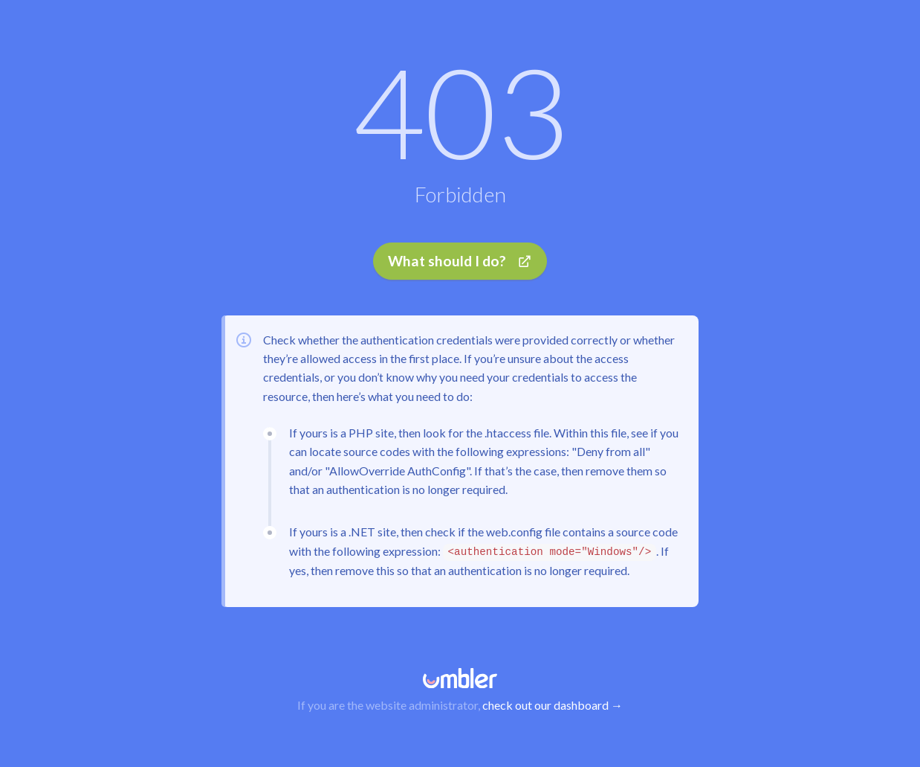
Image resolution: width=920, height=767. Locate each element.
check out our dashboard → (552, 705)
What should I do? (460, 263)
